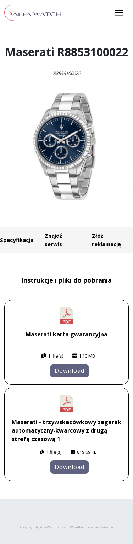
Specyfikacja (16, 239)
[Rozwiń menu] (119, 13)
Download (69, 371)
